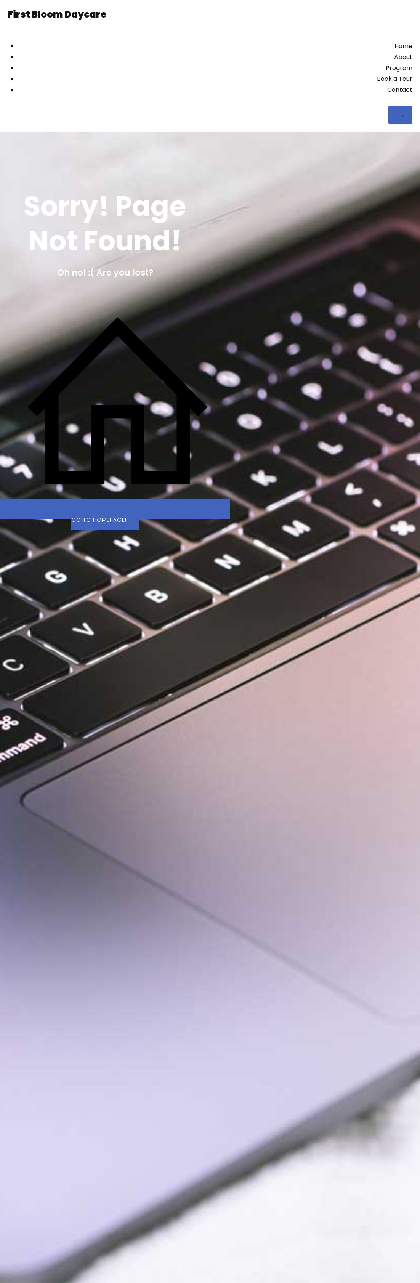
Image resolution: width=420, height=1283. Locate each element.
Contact (399, 89)
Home (403, 46)
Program (399, 68)
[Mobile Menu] (400, 115)
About (403, 57)
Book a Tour (394, 78)
